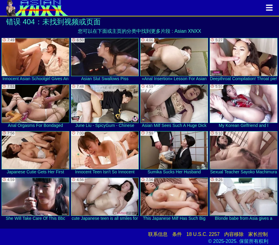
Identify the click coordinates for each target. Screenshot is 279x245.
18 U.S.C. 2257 (203, 234)
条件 (177, 234)
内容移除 (234, 234)
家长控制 (258, 234)
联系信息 (158, 234)
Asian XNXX (187, 31)
